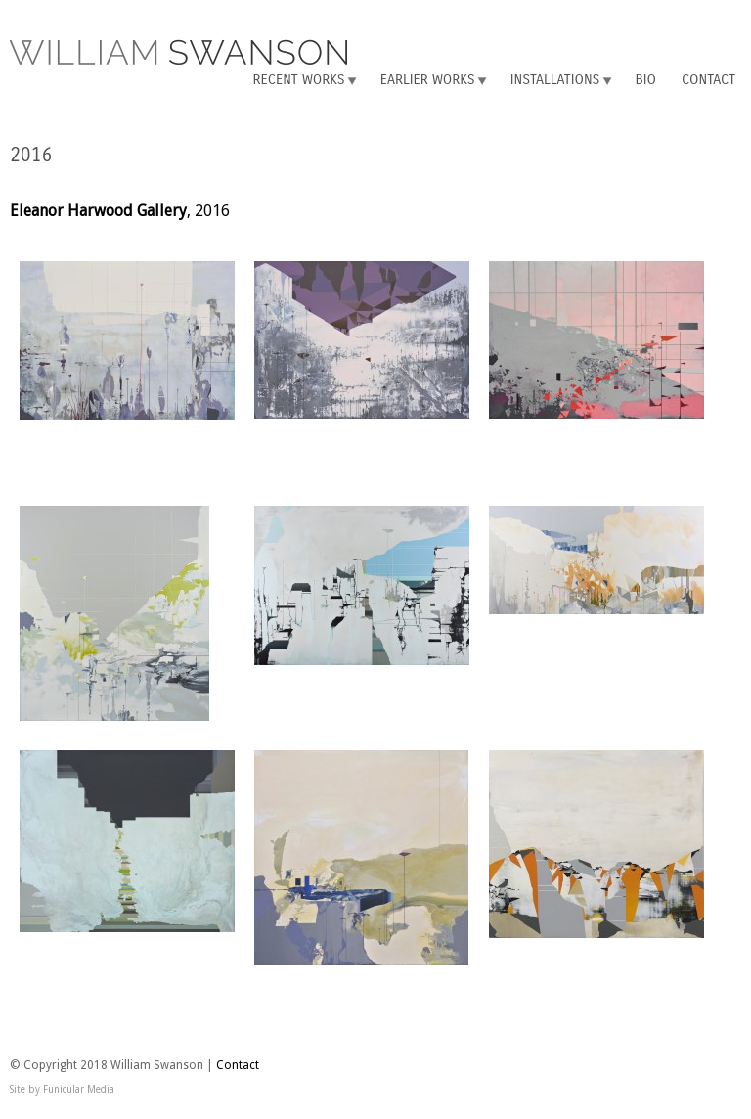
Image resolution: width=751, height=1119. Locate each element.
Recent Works (298, 79)
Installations (555, 79)
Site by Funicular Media (62, 1089)
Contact (708, 79)
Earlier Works (427, 79)
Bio (646, 79)
